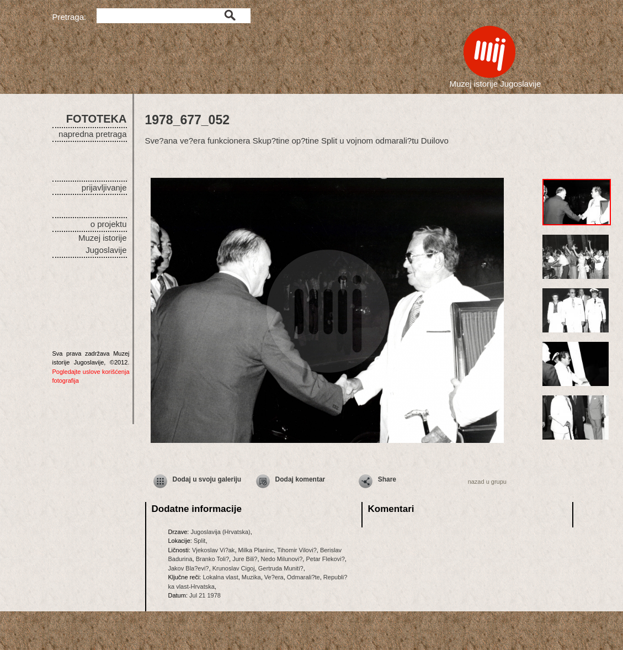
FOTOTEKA (96, 119)
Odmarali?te (303, 577)
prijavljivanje (104, 187)
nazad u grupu (487, 481)
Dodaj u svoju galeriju (207, 479)
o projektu (108, 224)
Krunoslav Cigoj (233, 568)
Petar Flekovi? (325, 559)
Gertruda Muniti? (280, 568)
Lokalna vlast (220, 577)
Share (387, 479)
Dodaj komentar (300, 479)
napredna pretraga (92, 134)
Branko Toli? (212, 559)
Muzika (251, 577)
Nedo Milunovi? (282, 559)
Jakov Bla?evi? (188, 568)
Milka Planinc (256, 550)
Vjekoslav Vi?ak (213, 550)
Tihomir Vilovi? (297, 550)
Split (199, 540)
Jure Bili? (244, 559)
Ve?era (274, 577)
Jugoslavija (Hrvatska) (220, 532)
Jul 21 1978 (205, 595)
